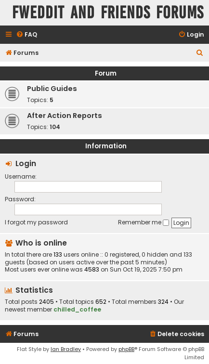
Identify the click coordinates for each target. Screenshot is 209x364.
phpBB (126, 349)
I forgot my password (36, 222)
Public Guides (52, 88)
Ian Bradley (66, 349)
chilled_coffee (77, 309)
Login (25, 163)
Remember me (143, 222)
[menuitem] (26, 34)
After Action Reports (64, 115)
